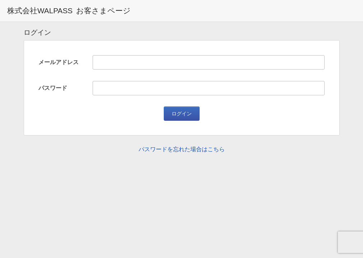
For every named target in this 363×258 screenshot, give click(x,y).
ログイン (181, 113)
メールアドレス (58, 62)
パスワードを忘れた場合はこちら (182, 149)
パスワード (52, 88)
